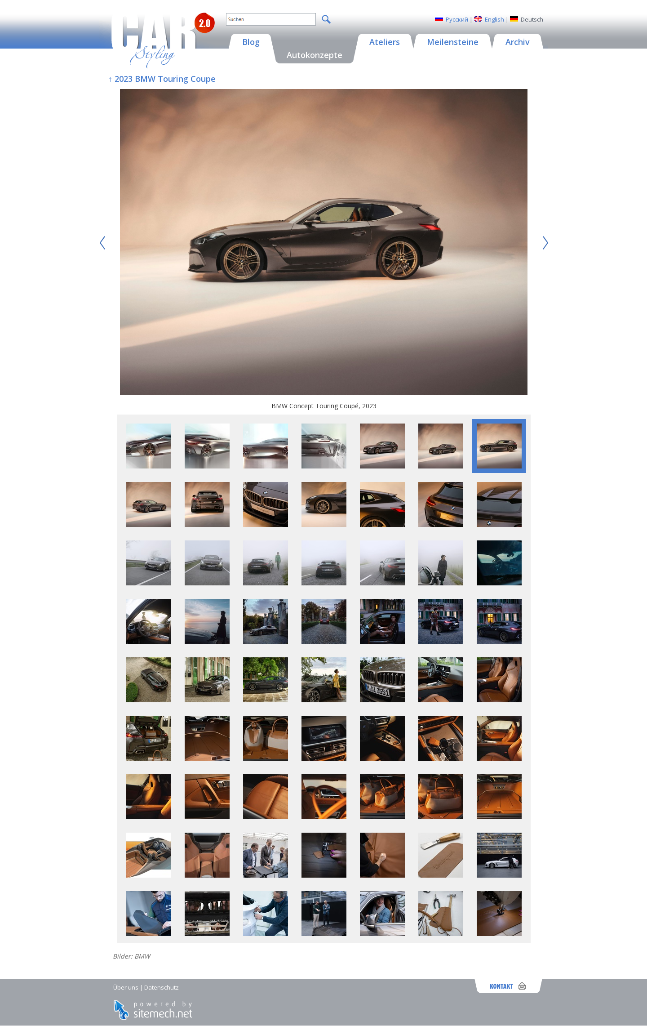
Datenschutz (161, 987)
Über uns (125, 987)
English (494, 19)
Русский (457, 19)
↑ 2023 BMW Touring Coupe (162, 78)
